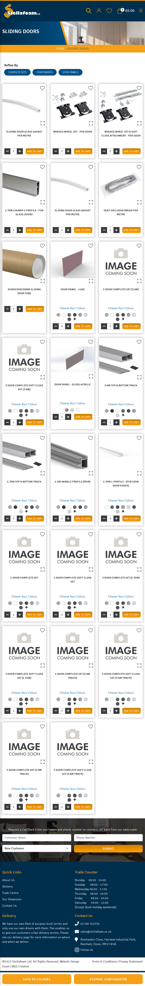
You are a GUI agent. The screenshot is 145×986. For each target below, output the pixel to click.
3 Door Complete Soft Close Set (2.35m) (24, 675)
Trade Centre (10, 893)
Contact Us (9, 906)
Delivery (7, 886)
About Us (8, 880)
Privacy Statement (131, 961)
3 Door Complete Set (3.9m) (121, 289)
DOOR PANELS (70, 72)
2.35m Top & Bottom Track (24, 481)
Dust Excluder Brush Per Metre (121, 212)
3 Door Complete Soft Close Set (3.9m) (24, 387)
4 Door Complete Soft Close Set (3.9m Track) (121, 675)
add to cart (34, 151)
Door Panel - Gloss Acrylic (72, 384)
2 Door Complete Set (24, 577)
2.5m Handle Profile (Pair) (72, 481)
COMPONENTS (44, 72)
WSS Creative (20, 966)
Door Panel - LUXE (73, 289)
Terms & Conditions (104, 961)
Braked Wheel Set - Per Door (72, 131)
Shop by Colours (37, 979)
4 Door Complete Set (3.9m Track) (72, 675)
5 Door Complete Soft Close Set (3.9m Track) (73, 771)
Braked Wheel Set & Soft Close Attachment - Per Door (120, 133)
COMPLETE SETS (17, 72)
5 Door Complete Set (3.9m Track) (24, 771)
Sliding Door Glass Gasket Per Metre (24, 133)
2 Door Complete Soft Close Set (73, 579)
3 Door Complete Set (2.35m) (121, 577)
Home (60, 49)
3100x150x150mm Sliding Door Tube (24, 291)
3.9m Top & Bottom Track (120, 385)
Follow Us (86, 950)
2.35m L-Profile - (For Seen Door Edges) (121, 483)
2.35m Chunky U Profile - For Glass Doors (24, 212)
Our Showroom (12, 899)
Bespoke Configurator (108, 979)
